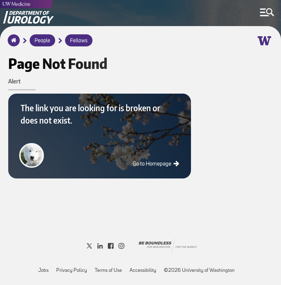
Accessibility (144, 267)
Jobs (45, 267)
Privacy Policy (73, 267)
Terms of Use (110, 267)
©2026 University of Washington (199, 270)
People (42, 41)
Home (12, 44)
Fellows (79, 41)
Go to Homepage (152, 164)
